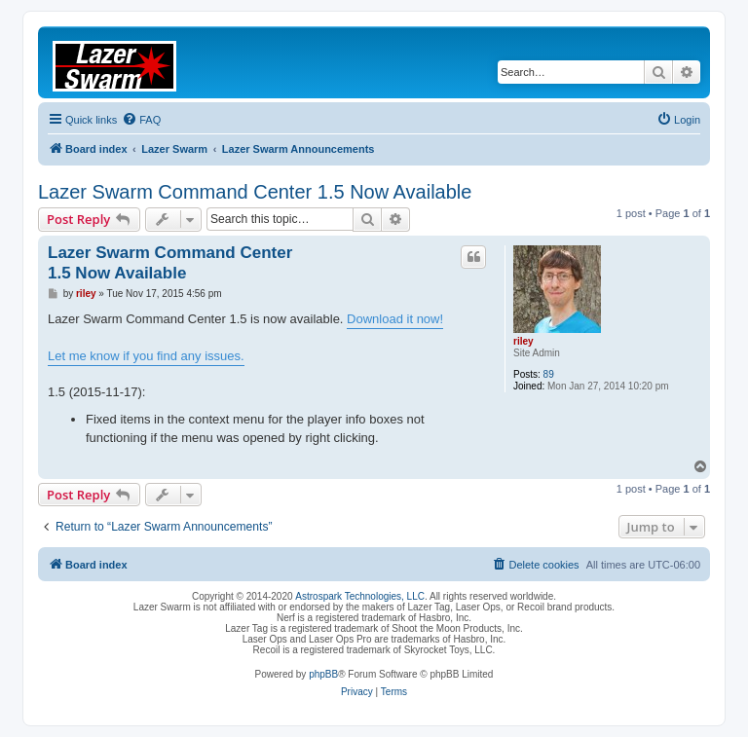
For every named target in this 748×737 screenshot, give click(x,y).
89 (548, 374)
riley (523, 341)
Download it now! (395, 319)
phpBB (323, 674)
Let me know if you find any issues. (146, 356)
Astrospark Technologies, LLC (360, 596)
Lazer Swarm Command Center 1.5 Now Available (254, 192)
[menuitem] (141, 119)
